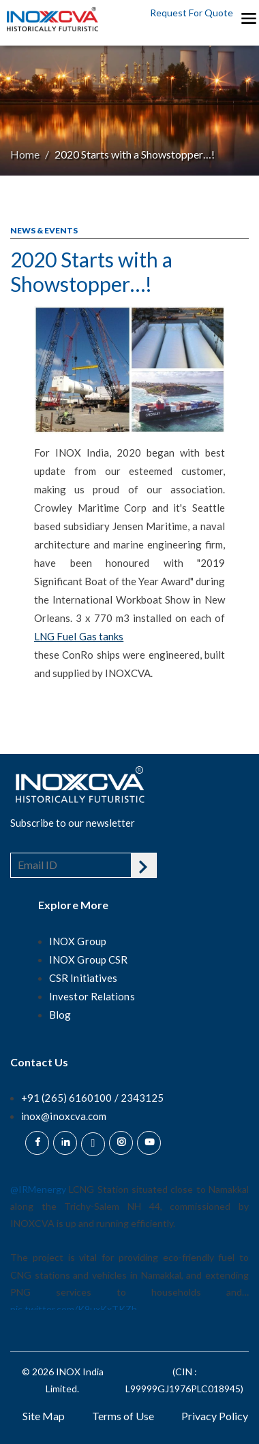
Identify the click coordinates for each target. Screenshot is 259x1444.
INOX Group (77, 941)
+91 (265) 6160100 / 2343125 (92, 1098)
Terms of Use (123, 1415)
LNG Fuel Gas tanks (78, 636)
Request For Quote (191, 12)
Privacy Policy (214, 1415)
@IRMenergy (38, 1189)
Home (25, 154)
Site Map (43, 1415)
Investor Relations (92, 996)
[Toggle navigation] (248, 17)
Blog (60, 1014)
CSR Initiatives (83, 978)
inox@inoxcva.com (63, 1116)
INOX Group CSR (88, 959)
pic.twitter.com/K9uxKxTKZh (73, 1309)
